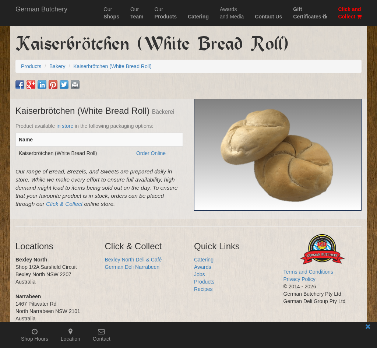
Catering (204, 260)
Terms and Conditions (308, 272)
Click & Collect (64, 204)
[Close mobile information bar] (367, 328)
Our (111, 13)
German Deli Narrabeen (132, 267)
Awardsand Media (232, 13)
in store (64, 126)
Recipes (203, 289)
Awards (202, 267)
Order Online (151, 153)
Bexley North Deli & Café (133, 260)
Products (204, 282)
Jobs (199, 274)
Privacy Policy (299, 279)
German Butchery (41, 9)
